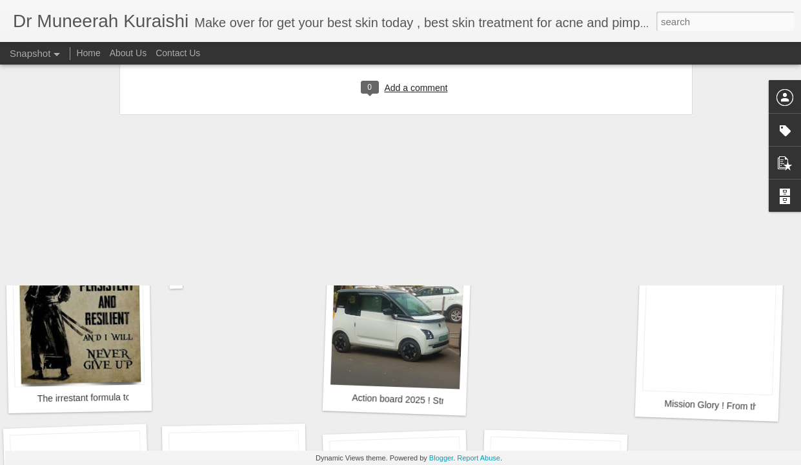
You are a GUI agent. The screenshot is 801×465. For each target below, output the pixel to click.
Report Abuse (478, 458)
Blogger (441, 458)
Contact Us (178, 53)
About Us (128, 53)
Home (88, 53)
